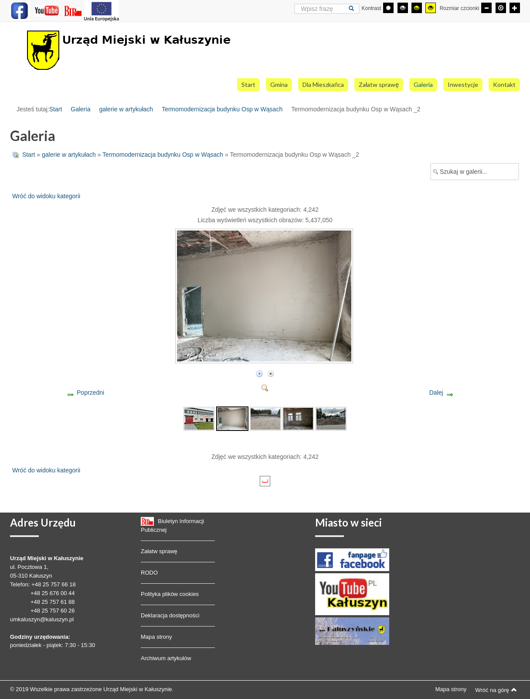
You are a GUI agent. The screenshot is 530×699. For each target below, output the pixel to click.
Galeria (80, 109)
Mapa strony (156, 637)
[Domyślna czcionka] (501, 8)
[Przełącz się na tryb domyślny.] (388, 8)
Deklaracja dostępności (170, 615)
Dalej (436, 392)
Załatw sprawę (159, 551)
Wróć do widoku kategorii (46, 196)
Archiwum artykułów (166, 658)
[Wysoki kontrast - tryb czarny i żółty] (416, 8)
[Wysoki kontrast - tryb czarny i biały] (403, 8)
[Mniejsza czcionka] (486, 8)
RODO (149, 572)
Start (55, 109)
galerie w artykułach (126, 109)
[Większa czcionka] (515, 8)
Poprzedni (90, 392)
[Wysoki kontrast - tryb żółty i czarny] (430, 8)
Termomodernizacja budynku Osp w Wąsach (222, 109)
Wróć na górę (496, 689)
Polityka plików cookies (170, 594)
